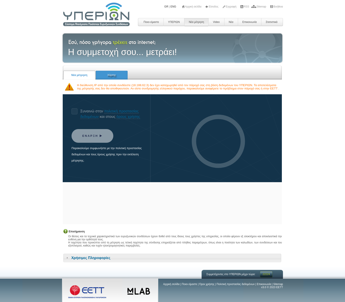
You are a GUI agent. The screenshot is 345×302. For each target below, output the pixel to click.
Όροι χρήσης (206, 284)
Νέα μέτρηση (196, 22)
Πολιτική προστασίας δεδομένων (236, 284)
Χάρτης (111, 75)
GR (166, 6)
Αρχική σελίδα (193, 6)
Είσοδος (214, 6)
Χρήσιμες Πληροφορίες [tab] (87, 258)
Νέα (231, 22)
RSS (247, 6)
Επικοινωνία (249, 22)
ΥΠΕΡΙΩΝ (174, 22)
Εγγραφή (231, 6)
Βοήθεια (278, 6)
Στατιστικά (271, 22)
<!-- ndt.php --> (172, 159)
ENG (173, 6)
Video (216, 22)
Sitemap (262, 6)
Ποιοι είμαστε (151, 22)
